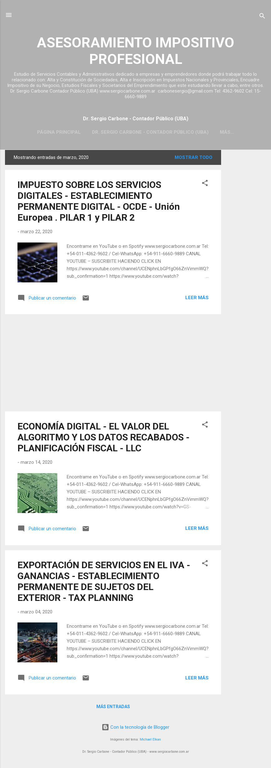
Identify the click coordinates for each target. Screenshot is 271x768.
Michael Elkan (150, 739)
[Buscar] (262, 16)
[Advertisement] (246, 243)
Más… (227, 132)
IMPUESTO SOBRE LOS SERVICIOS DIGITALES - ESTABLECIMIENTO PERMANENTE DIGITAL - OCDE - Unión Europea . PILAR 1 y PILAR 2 (98, 201)
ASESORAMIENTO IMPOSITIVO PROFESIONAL (135, 50)
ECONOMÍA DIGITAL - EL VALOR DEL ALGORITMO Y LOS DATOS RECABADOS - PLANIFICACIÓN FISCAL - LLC (103, 437)
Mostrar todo (193, 157)
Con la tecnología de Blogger (135, 727)
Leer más (197, 297)
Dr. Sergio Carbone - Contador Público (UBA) (150, 132)
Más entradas (113, 706)
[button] (205, 184)
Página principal (59, 132)
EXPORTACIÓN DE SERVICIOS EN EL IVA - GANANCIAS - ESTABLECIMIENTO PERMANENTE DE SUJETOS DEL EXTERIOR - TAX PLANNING (103, 581)
